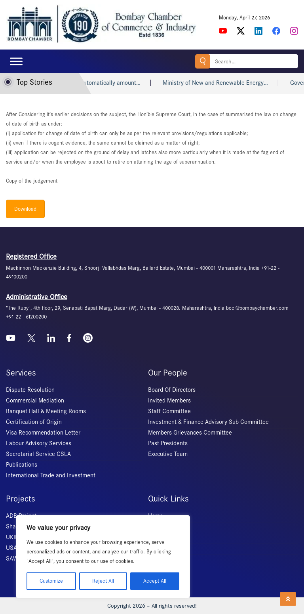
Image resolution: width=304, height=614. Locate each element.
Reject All (103, 581)
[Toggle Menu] (16, 61)
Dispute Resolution (30, 389)
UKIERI (14, 537)
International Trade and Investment (50, 475)
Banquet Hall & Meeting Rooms (46, 411)
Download (25, 209)
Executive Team (168, 454)
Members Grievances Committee (190, 432)
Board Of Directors (172, 389)
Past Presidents (168, 443)
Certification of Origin (34, 421)
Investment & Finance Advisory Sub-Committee (208, 421)
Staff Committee (169, 411)
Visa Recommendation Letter (43, 432)
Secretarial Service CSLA (38, 454)
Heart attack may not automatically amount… (92, 82)
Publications (21, 464)
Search (202, 61)
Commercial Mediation (35, 400)
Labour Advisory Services (38, 443)
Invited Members (169, 400)
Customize (51, 581)
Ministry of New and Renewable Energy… (225, 82)
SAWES (15, 558)
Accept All (154, 581)
